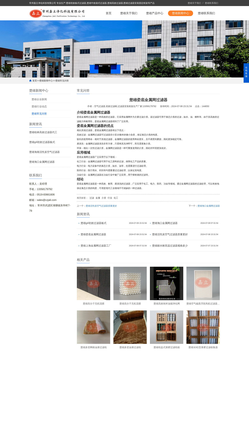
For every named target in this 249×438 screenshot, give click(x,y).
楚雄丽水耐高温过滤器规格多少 (170, 260)
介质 (104, 212)
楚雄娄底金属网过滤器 (93, 248)
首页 (108, 27)
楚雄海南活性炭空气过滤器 (44, 166)
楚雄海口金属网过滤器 (42, 176)
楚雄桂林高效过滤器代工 (43, 146)
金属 (98, 212)
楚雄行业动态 (39, 120)
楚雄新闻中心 (180, 27)
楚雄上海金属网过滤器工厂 (96, 260)
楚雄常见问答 (62, 95)
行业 (110, 212)
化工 (116, 212)
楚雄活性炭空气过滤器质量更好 (101, 220)
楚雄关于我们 (194, 3)
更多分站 (215, 434)
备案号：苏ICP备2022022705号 (91, 434)
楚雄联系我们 (211, 3)
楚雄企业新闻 (39, 113)
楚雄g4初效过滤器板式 (42, 156)
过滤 (92, 212)
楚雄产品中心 (154, 27)
